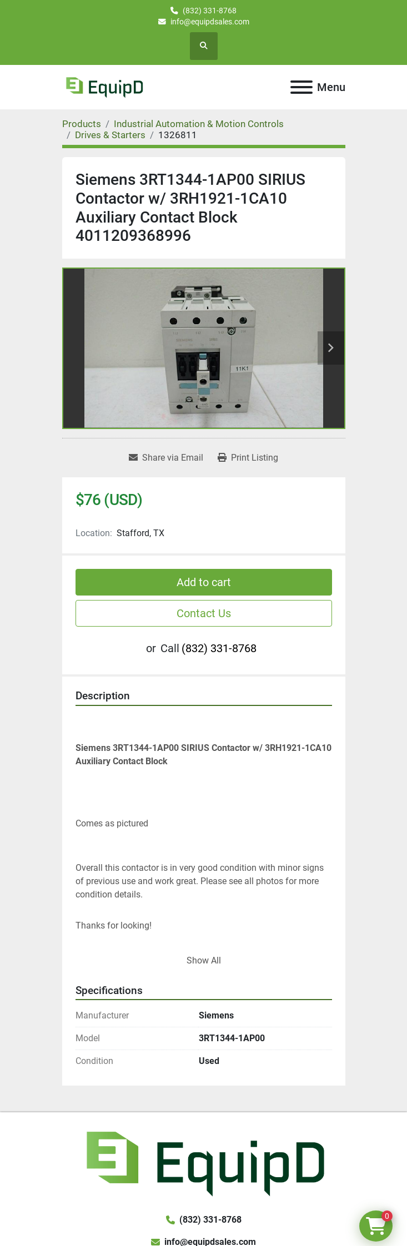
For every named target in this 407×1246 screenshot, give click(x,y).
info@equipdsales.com (209, 21)
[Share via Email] (166, 457)
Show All (204, 960)
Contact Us (204, 613)
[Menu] (301, 87)
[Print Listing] (247, 457)
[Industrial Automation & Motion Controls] (199, 123)
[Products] (81, 123)
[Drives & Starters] (110, 134)
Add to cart (204, 582)
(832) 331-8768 (210, 10)
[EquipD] (203, 1162)
